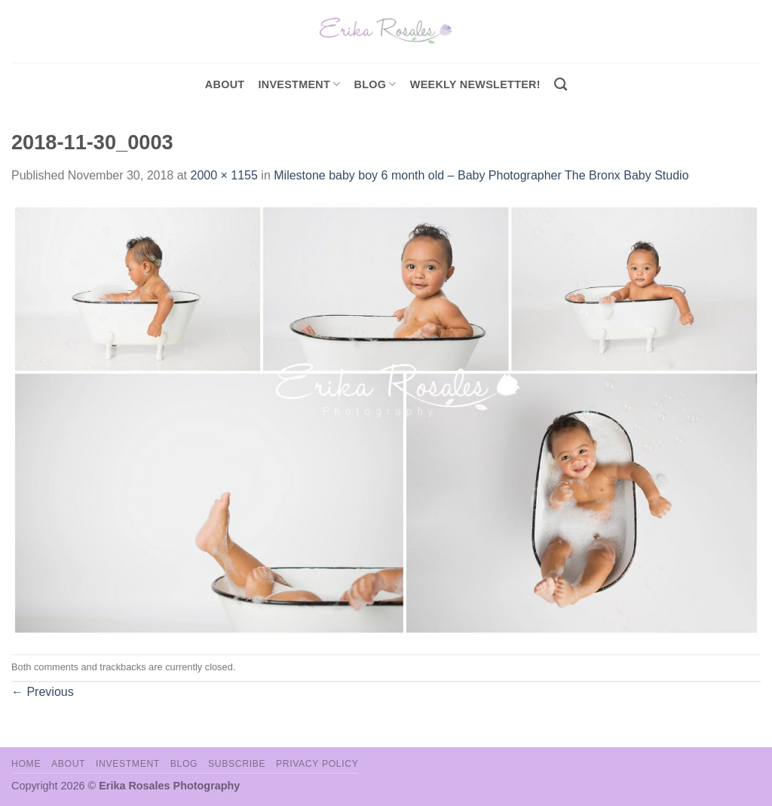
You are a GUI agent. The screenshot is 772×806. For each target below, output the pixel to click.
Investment (128, 763)
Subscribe (236, 763)
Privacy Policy (317, 763)
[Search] (560, 84)
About (225, 84)
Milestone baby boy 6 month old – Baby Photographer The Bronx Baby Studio (481, 175)
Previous (42, 691)
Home (26, 763)
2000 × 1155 (223, 175)
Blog (375, 84)
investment (299, 84)
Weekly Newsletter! (475, 84)
